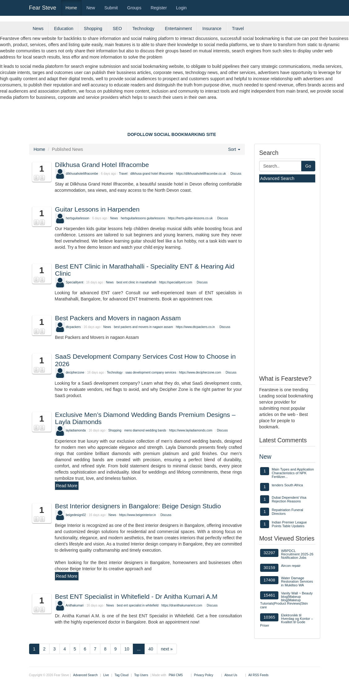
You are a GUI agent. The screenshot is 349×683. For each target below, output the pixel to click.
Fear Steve (42, 8)
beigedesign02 (76, 515)
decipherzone (75, 372)
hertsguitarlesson (77, 218)
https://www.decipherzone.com (200, 372)
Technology (144, 28)
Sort (234, 149)
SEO (117, 28)
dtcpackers (73, 327)
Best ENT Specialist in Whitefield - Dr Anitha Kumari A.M (136, 596)
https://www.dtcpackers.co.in (195, 327)
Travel (238, 28)
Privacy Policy (203, 675)
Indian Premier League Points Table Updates (289, 524)
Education (63, 28)
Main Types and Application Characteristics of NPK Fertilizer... (293, 473)
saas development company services (150, 372)
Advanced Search (277, 178)
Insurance (212, 28)
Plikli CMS (176, 675)
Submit (111, 7)
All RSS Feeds (258, 675)
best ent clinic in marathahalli (136, 282)
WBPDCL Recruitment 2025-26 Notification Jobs (297, 554)
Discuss (235, 173)
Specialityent (74, 282)
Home (71, 7)
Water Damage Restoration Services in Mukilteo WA (297, 581)
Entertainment (178, 28)
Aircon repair (290, 565)
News (38, 28)
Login (181, 7)
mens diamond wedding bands (145, 430)
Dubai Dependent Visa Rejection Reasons (289, 499)
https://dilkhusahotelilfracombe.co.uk (201, 173)
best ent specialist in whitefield (138, 605)
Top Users (141, 675)
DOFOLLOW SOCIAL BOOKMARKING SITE (172, 134)
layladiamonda (76, 430)
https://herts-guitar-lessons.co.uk (190, 218)
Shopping (93, 28)
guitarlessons (156, 218)
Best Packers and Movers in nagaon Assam (118, 318)
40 (150, 648)
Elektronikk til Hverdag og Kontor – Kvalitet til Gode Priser (286, 620)
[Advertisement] (174, 117)
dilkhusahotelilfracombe (82, 173)
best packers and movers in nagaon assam (143, 327)
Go (308, 166)
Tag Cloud (122, 675)
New (90, 7)
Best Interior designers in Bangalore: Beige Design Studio (138, 506)
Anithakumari (75, 605)
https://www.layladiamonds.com (190, 430)
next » (167, 648)
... (139, 648)
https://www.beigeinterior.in (137, 515)
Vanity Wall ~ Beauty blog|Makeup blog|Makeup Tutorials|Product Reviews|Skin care (286, 600)
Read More (66, 485)
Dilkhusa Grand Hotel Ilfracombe (102, 164)
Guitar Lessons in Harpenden (97, 209)
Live (106, 675)
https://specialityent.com (175, 282)
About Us (231, 675)
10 (126, 648)
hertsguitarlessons (133, 218)
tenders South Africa (287, 485)
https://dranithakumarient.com (181, 605)
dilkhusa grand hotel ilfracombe (151, 173)
